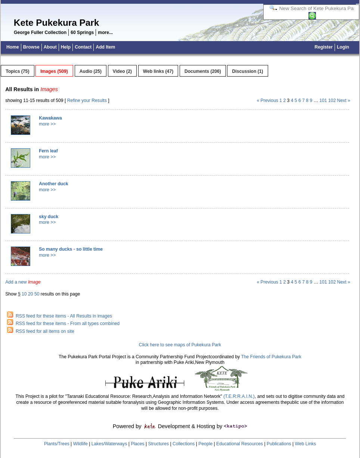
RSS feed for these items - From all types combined (68, 323)
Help (66, 47)
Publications (279, 443)
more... (105, 32)
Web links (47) (158, 71)
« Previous (267, 100)
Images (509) (54, 71)
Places (138, 443)
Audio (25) (91, 71)
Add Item (105, 47)
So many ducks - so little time (71, 249)
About (50, 47)
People (205, 443)
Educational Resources (239, 443)
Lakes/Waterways (109, 443)
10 (24, 294)
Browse (31, 47)
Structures (158, 443)
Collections (184, 443)
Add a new (23, 282)
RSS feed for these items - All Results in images (64, 316)
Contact (83, 47)
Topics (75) (17, 71)
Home (12, 47)
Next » (343, 100)
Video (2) (122, 71)
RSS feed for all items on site (45, 331)
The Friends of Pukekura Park (271, 356)
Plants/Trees (56, 443)
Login (343, 47)
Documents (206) (202, 71)
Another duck (53, 183)
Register (323, 47)
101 (323, 100)
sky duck (48, 216)
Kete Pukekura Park (56, 23)
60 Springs (82, 32)
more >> (47, 124)
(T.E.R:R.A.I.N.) (238, 396)
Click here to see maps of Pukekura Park (180, 344)
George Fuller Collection (40, 32)
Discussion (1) (247, 71)
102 (332, 100)
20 (30, 294)
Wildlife (80, 443)
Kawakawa (50, 118)
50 (37, 294)
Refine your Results (87, 100)
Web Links (305, 443)
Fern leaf (48, 151)
